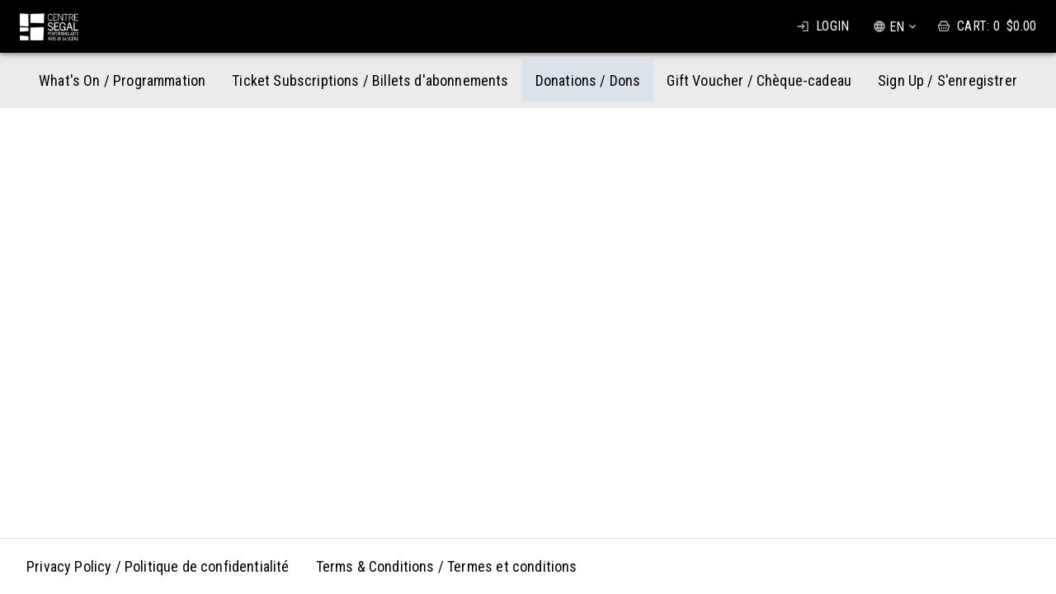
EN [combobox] (896, 27)
